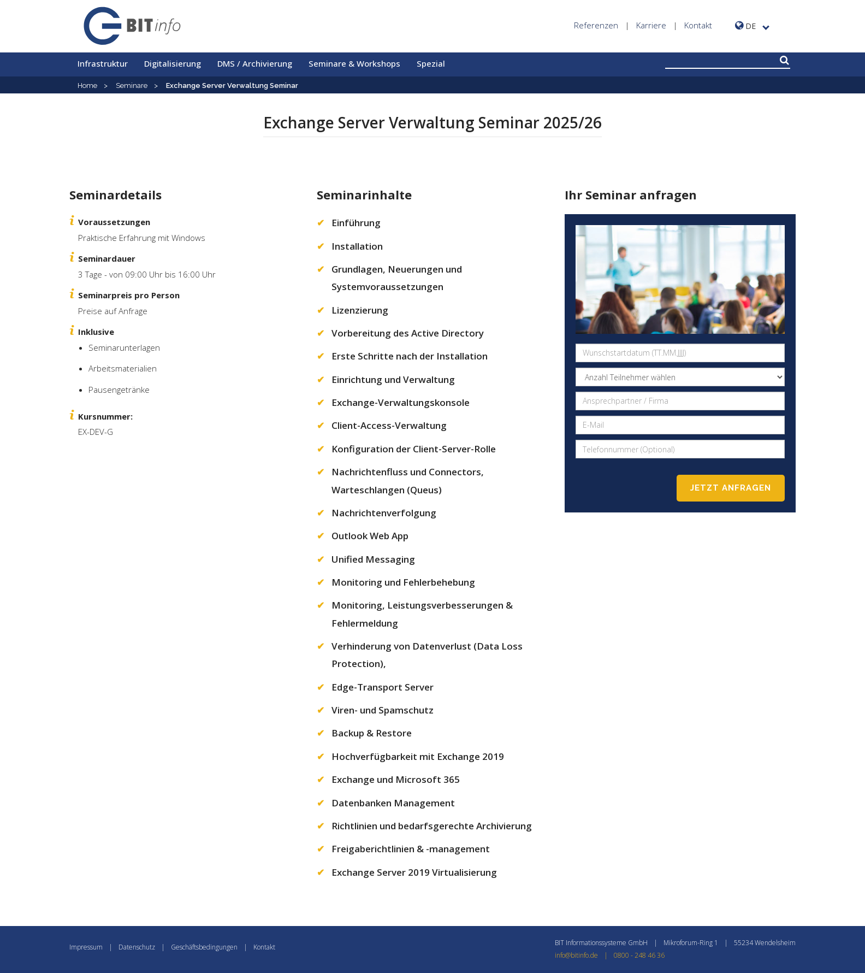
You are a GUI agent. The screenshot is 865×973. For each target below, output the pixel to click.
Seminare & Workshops (354, 63)
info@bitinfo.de (584, 955)
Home (87, 85)
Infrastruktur (103, 63)
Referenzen (596, 25)
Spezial (431, 63)
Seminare (131, 85)
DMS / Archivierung (254, 63)
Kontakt (698, 25)
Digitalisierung (172, 63)
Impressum (86, 947)
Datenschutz (137, 947)
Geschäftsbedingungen (204, 947)
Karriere (651, 25)
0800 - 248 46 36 (639, 955)
